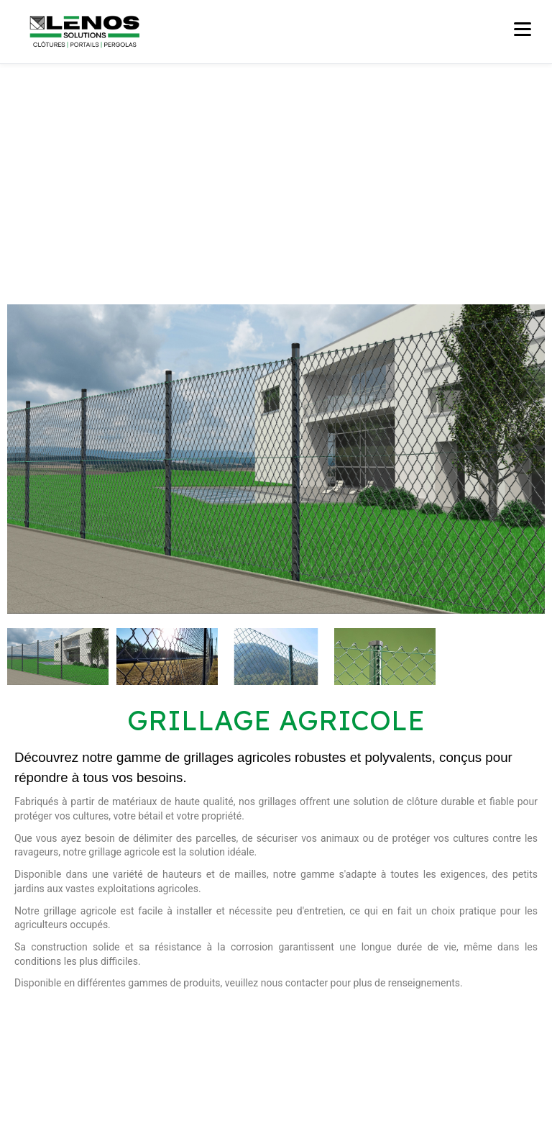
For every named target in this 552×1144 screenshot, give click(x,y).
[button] (17, 459)
